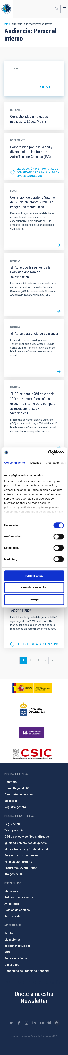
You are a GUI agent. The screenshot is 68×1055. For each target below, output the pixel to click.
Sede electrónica (15, 958)
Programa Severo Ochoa (20, 868)
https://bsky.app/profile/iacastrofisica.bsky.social (49, 1023)
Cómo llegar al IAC (16, 788)
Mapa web (11, 891)
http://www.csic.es (32, 754)
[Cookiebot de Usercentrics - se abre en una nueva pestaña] (48, 452)
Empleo (9, 933)
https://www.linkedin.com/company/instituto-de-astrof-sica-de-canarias (34, 1023)
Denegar (33, 599)
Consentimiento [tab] (14, 462)
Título (14, 67)
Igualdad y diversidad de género (25, 843)
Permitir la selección (34, 587)
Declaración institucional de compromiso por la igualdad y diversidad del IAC (38, 172)
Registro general (15, 807)
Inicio (7, 24)
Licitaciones (12, 939)
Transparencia (14, 830)
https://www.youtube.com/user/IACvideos (42, 1023)
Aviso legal (11, 904)
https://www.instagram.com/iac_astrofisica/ (26, 1023)
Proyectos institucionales (21, 855)
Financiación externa (18, 861)
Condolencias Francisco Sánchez (26, 971)
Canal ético (11, 964)
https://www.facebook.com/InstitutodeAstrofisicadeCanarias (19, 1023)
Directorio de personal (19, 794)
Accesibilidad (13, 916)
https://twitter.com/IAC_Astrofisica (11, 1023)
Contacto (10, 782)
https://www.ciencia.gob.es (32, 688)
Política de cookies (17, 910)
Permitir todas (34, 575)
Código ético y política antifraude (26, 836)
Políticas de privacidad (19, 897)
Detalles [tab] (35, 462)
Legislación (12, 824)
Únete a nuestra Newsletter (34, 997)
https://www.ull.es (32, 732)
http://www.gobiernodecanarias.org (32, 709)
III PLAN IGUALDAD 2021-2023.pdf (38, 644)
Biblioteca (11, 801)
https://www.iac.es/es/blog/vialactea (57, 1023)
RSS (7, 952)
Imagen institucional (17, 946)
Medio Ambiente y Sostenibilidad (26, 849)
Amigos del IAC (14, 874)
